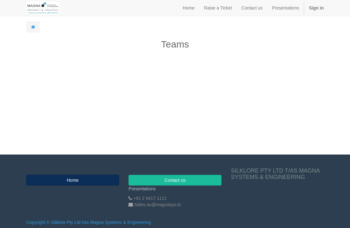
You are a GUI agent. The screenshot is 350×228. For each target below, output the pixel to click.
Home (72, 180)
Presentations (142, 188)
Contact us (175, 180)
